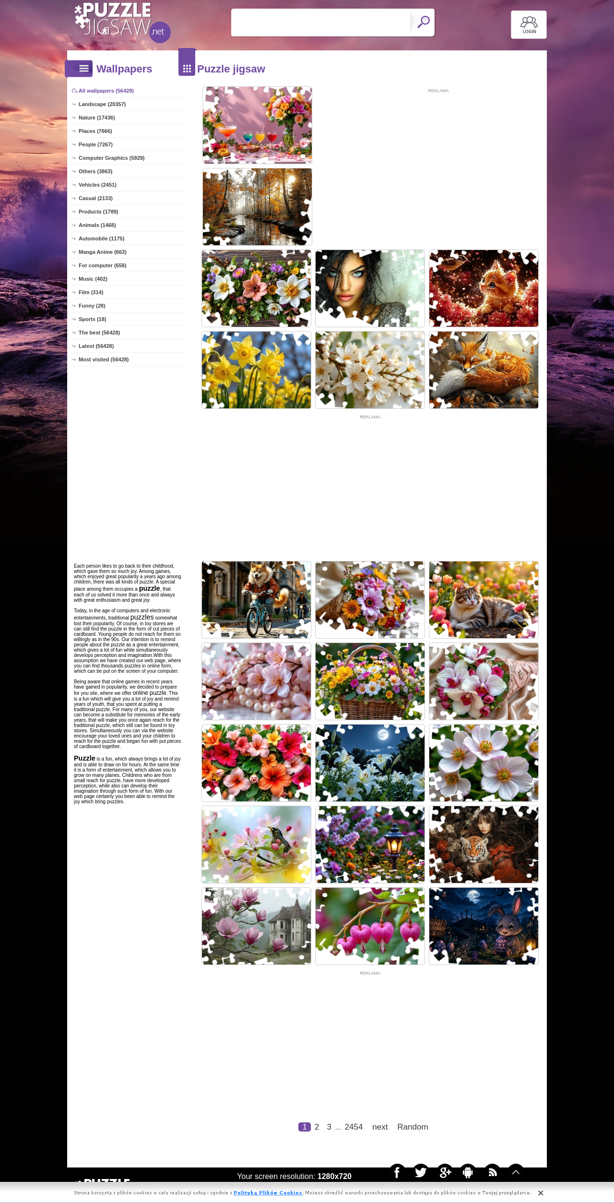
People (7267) (96, 144)
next (380, 1127)
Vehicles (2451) (98, 185)
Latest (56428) (96, 346)
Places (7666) (95, 131)
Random (412, 1127)
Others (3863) (95, 171)
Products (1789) (98, 211)
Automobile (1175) (101, 238)
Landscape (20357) (102, 104)
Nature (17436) (97, 117)
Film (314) (91, 292)
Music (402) (93, 279)
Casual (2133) (96, 198)
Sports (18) (92, 319)
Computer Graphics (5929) (112, 158)
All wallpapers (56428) (106, 91)
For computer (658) (103, 265)
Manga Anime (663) (103, 252)
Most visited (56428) (104, 359)
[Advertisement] (438, 162)
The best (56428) (99, 332)
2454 (354, 1127)
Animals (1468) (97, 225)
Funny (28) (92, 306)
